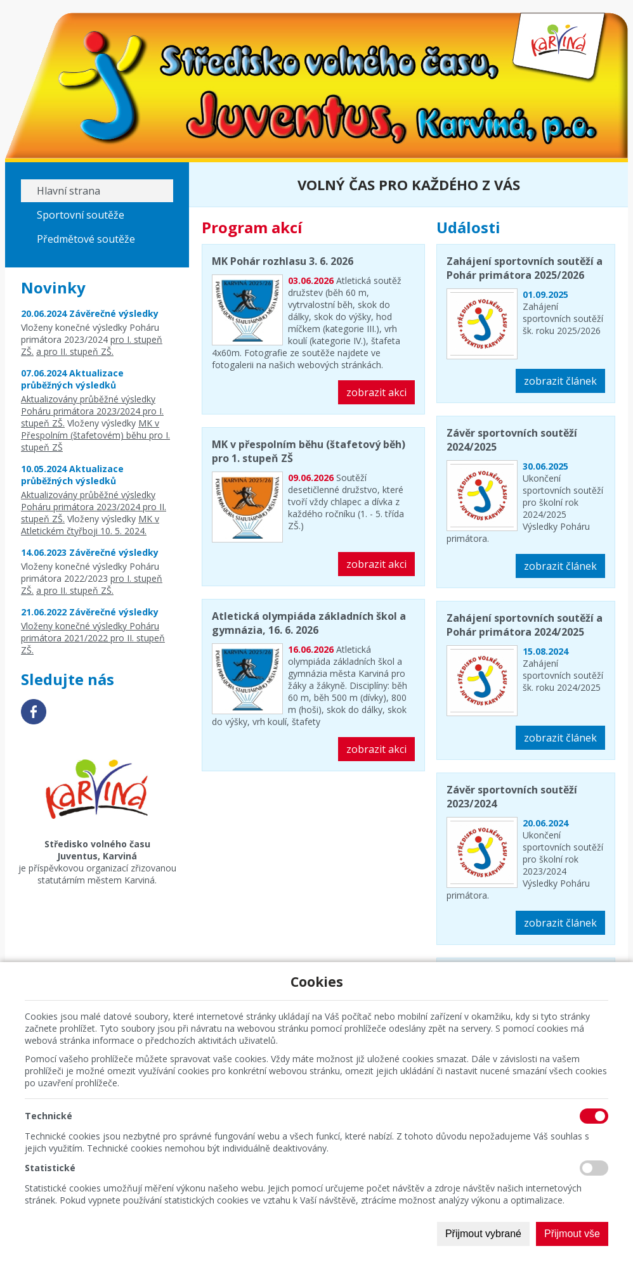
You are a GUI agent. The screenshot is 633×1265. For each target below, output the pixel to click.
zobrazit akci (376, 392)
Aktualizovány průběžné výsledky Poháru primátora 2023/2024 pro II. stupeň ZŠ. (93, 507)
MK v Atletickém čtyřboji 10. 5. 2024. (90, 525)
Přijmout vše (572, 1233)
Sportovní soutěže (80, 215)
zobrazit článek (560, 381)
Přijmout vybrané (483, 1233)
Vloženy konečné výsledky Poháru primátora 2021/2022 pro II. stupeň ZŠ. (93, 638)
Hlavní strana (68, 191)
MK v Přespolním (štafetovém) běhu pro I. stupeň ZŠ (95, 435)
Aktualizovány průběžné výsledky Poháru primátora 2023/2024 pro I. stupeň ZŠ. (92, 411)
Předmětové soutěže (86, 239)
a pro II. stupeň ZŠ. (75, 351)
